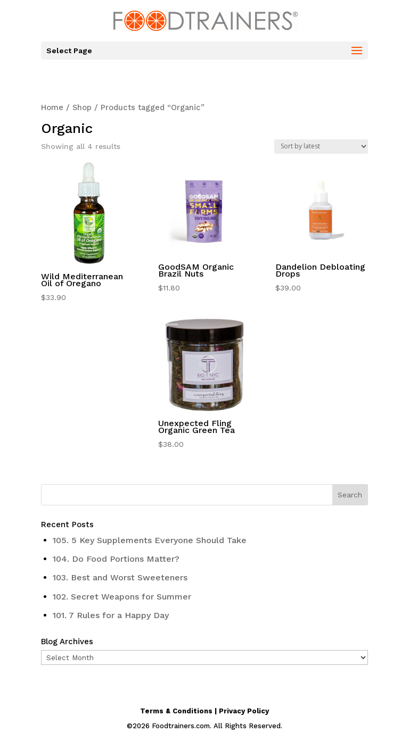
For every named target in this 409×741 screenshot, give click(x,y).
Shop (82, 107)
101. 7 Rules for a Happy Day (111, 615)
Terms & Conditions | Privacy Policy (204, 711)
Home (52, 107)
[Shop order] (321, 146)
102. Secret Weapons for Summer (122, 597)
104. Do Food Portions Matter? (116, 559)
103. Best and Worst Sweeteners (120, 577)
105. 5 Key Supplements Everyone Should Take (150, 540)
